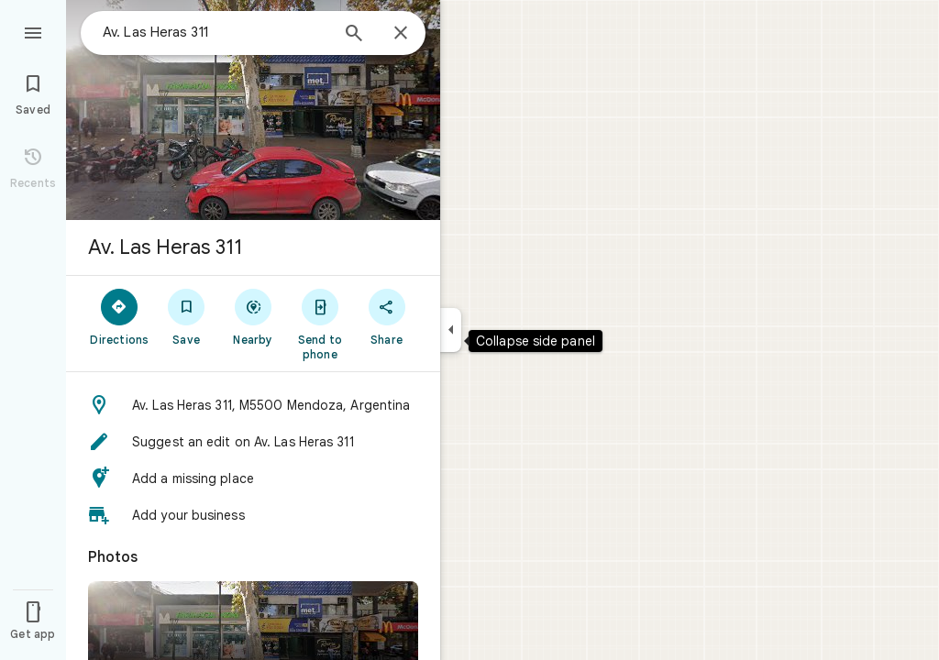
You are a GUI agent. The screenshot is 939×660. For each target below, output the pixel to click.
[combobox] (215, 32)
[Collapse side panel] (450, 330)
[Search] (354, 35)
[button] (253, 405)
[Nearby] (253, 316)
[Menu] (33, 31)
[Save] (186, 316)
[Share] (386, 316)
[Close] (400, 34)
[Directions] (119, 316)
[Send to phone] (319, 323)
